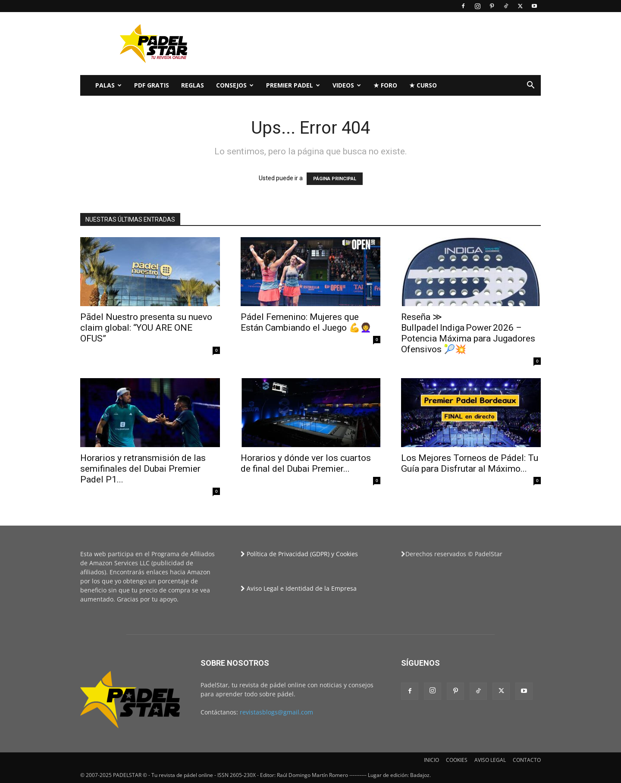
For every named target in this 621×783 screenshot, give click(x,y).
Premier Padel (293, 85)
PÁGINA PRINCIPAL (334, 179)
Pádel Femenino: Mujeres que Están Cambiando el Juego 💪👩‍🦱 (306, 322)
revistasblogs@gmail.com (276, 712)
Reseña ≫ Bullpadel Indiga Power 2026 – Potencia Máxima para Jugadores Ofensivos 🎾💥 (468, 333)
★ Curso (423, 85)
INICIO (431, 760)
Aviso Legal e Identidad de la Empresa (299, 588)
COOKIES (456, 760)
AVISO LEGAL (490, 760)
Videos (346, 85)
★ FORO (385, 85)
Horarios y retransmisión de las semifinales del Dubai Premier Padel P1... (143, 469)
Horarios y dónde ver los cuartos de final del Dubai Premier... (306, 463)
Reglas (192, 85)
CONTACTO (527, 760)
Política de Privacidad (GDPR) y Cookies (299, 554)
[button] (530, 86)
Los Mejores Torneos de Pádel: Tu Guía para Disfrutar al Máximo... (469, 463)
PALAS (108, 85)
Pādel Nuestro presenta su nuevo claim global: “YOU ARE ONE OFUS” (146, 328)
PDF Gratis (151, 85)
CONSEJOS (235, 85)
